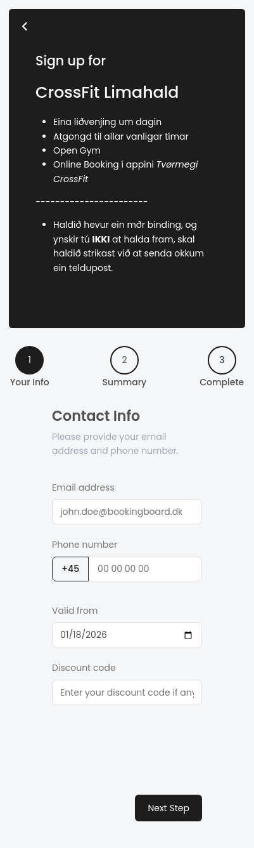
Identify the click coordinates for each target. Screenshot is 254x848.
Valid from (75, 610)
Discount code (83, 667)
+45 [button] (70, 568)
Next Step (168, 808)
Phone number (84, 544)
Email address (83, 487)
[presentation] (148, 743)
